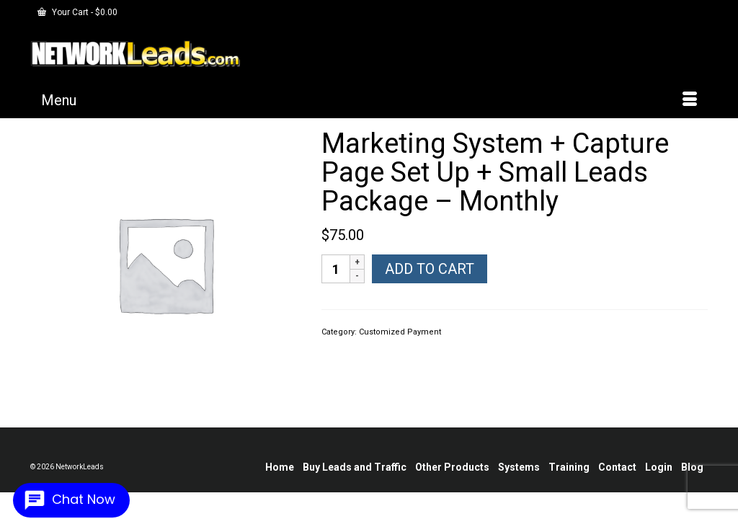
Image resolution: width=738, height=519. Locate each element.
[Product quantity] (335, 279)
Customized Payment (400, 342)
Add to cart (429, 279)
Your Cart (77, 12)
